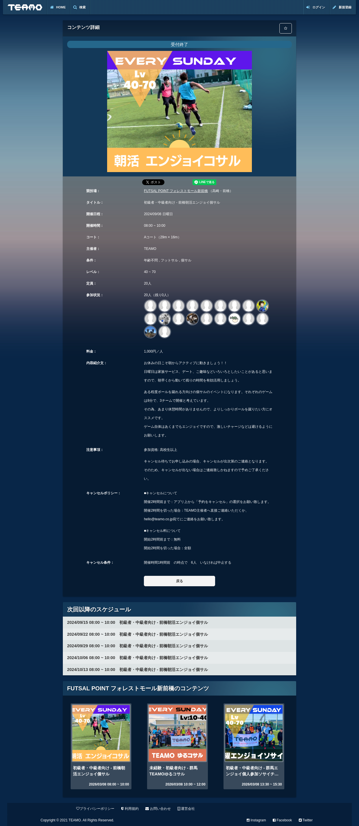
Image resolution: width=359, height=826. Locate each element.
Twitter (306, 820)
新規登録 (342, 7)
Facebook (282, 820)
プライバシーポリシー (95, 809)
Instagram (256, 820)
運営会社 (186, 809)
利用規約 (130, 809)
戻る (179, 581)
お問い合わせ (158, 809)
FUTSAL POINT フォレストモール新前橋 (176, 191)
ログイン (315, 7)
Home (58, 7)
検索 (79, 7)
